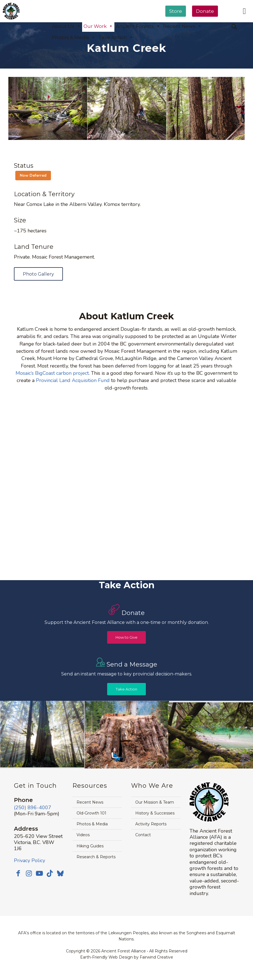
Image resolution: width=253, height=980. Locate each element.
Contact (143, 834)
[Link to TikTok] (50, 873)
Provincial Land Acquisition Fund (73, 380)
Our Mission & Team (154, 802)
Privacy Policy (29, 860)
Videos (83, 834)
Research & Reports (96, 856)
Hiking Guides (90, 845)
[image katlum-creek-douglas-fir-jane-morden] (126, 108)
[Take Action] (126, 689)
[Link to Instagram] (28, 873)
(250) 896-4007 (32, 807)
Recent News (90, 802)
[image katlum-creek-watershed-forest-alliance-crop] (205, 108)
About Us (66, 26)
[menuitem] (175, 25)
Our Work (98, 26)
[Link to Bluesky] (60, 874)
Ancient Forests (138, 26)
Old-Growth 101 (91, 813)
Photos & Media (73, 37)
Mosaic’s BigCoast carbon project (52, 373)
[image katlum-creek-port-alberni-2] (47, 108)
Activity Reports (150, 823)
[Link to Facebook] (18, 873)
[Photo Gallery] (38, 274)
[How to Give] (126, 637)
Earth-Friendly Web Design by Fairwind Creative (126, 957)
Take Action (115, 37)
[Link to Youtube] (39, 873)
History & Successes (155, 813)
